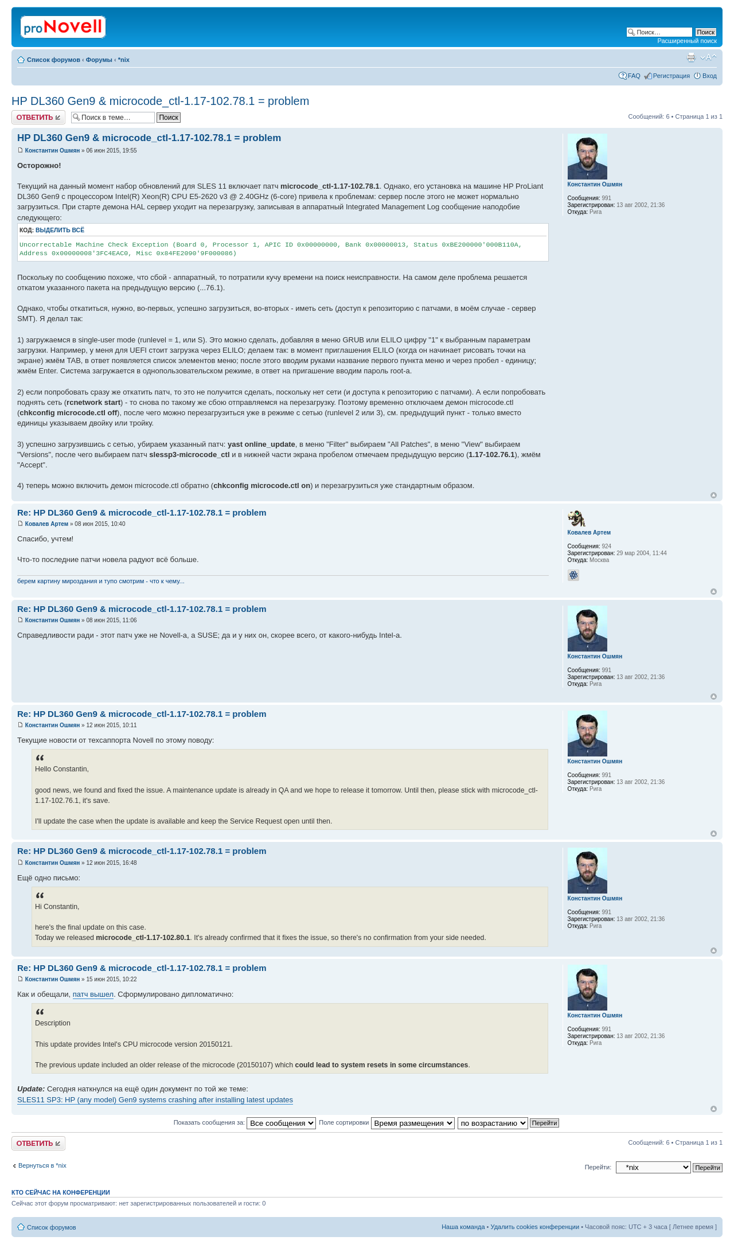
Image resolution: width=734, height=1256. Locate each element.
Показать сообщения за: (245, 1122)
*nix (124, 59)
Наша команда (463, 1226)
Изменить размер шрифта (708, 57)
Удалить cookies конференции (535, 1226)
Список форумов (53, 59)
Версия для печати (691, 57)
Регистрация (671, 75)
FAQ (634, 75)
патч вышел (93, 994)
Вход (709, 75)
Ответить (38, 117)
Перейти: (598, 1167)
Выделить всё (60, 230)
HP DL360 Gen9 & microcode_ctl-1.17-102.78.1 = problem (160, 101)
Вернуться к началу (713, 495)
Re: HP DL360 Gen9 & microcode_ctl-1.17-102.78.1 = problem (142, 512)
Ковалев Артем (46, 524)
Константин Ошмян (52, 150)
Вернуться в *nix (42, 1165)
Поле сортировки (386, 1122)
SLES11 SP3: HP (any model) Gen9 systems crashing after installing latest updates (155, 1099)
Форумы (99, 59)
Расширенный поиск (687, 40)
